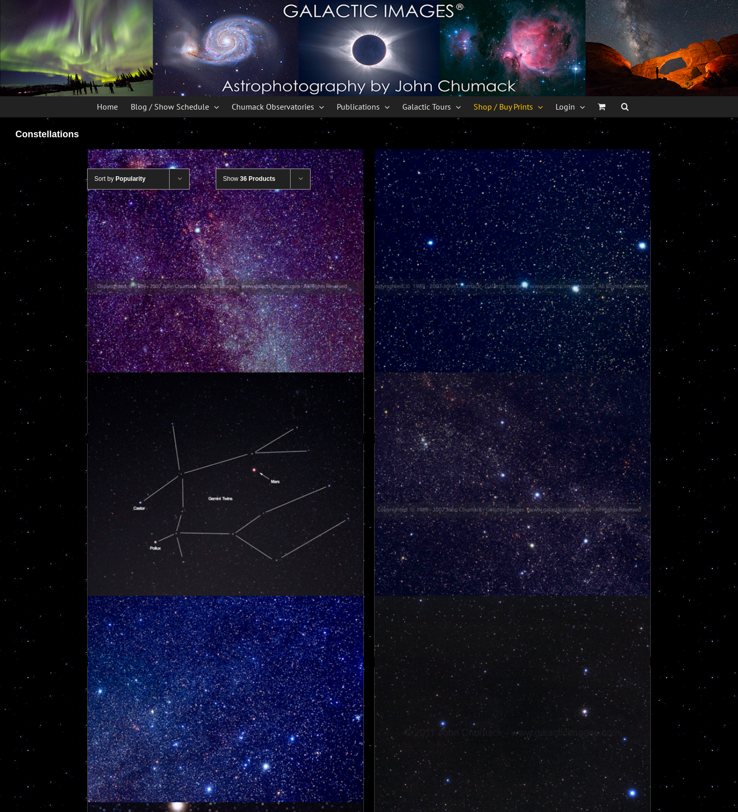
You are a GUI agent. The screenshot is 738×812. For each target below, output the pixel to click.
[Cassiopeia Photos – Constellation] (512, 510)
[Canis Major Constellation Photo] (225, 734)
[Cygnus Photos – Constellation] (225, 287)
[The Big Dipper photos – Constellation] (512, 287)
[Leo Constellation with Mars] (512, 734)
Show (249, 178)
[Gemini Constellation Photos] (225, 510)
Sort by (120, 178)
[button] (625, 106)
